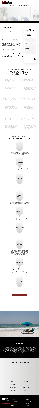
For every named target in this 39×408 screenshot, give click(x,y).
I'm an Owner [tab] (28, 34)
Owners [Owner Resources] (23, 4)
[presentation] (31, 56)
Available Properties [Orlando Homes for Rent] (23, 5)
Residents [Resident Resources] (27, 4)
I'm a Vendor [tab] (28, 36)
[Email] (30, 41)
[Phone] (30, 43)
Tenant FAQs (27, 403)
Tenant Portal (27, 407)
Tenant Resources (28, 401)
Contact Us (6, 403)
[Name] (30, 39)
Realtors (32, 4)
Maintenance (27, 405)
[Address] (30, 46)
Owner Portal (13, 407)
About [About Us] (29, 5)
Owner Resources (14, 401)
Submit (31, 16)
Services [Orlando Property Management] (19, 4)
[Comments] (30, 50)
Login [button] (32, 5)
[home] (8, 3)
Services (12, 405)
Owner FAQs (13, 403)
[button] (36, 2)
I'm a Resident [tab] (28, 35)
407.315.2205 (31, 2)
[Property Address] (16, 17)
